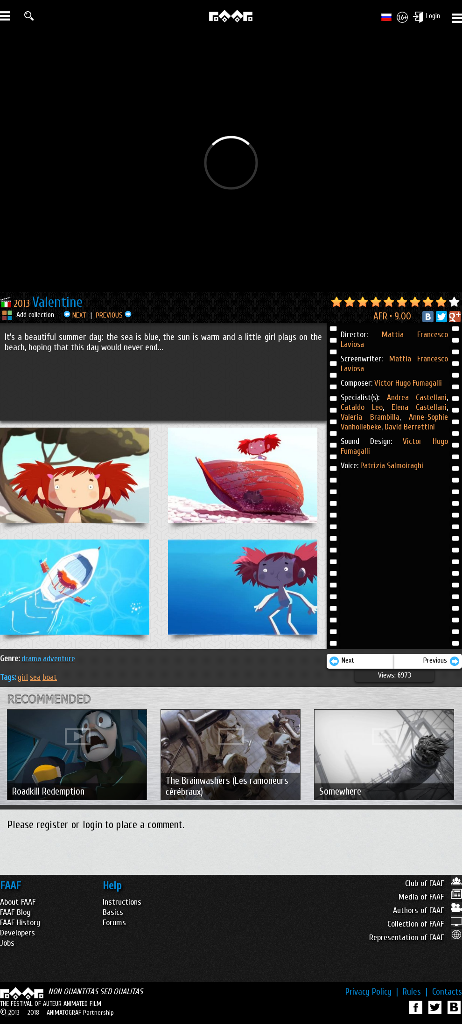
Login (433, 16)
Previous (441, 661)
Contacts (447, 992)
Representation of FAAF (415, 937)
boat (49, 677)
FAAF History (20, 922)
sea (35, 677)
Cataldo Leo (362, 407)
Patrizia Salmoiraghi (391, 465)
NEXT (75, 315)
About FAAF (17, 902)
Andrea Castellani (417, 397)
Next (341, 661)
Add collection (35, 315)
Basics (113, 912)
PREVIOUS (114, 315)
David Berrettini (409, 427)
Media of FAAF (430, 897)
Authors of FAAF (427, 910)
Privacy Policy (371, 992)
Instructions (122, 902)
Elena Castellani (415, 407)
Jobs (7, 943)
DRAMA (31, 659)
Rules (415, 992)
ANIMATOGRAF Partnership (80, 1013)
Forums (114, 922)
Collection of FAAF (424, 924)
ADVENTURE (59, 659)
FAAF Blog (15, 912)
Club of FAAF (433, 883)
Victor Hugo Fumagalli (408, 383)
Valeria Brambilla (370, 417)
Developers (17, 933)
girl (23, 677)
